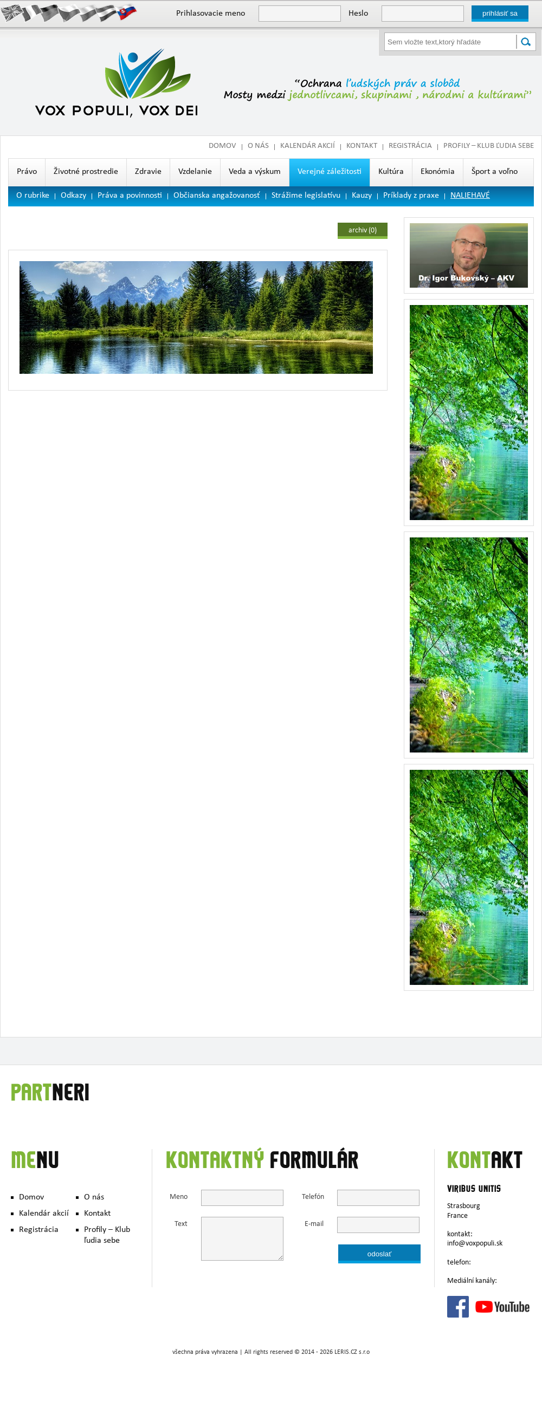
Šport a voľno (495, 172)
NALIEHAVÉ (470, 196)
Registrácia (410, 146)
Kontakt (361, 146)
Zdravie (148, 172)
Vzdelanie (195, 172)
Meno (179, 1198)
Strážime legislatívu (306, 196)
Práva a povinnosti (130, 196)
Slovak (126, 12)
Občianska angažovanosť (216, 196)
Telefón (313, 1198)
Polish (88, 12)
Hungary (107, 12)
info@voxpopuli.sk (474, 1244)
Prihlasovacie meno (210, 14)
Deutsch (50, 12)
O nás (258, 146)
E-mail (314, 1225)
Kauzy (362, 196)
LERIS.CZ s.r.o (352, 1353)
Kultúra (391, 172)
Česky (69, 12)
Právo (27, 172)
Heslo (358, 14)
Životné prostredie (86, 172)
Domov (222, 146)
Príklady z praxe (411, 196)
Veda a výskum (255, 172)
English (12, 12)
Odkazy (73, 196)
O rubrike (32, 196)
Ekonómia (438, 172)
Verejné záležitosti (330, 172)
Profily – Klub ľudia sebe (488, 146)
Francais (31, 12)
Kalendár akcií (307, 146)
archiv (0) (363, 230)
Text (181, 1225)
